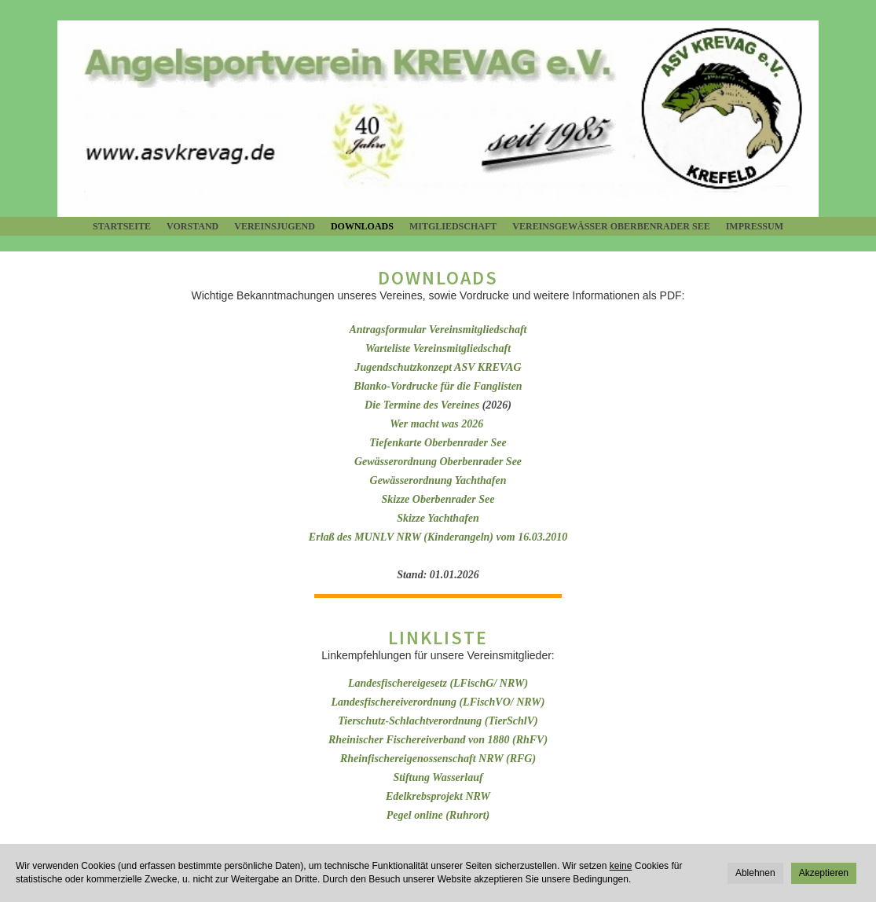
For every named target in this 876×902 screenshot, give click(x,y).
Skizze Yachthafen (438, 518)
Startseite (122, 226)
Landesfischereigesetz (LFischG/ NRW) (438, 683)
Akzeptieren (824, 872)
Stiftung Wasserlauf (437, 777)
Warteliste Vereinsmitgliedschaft (438, 348)
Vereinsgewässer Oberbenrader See (610, 226)
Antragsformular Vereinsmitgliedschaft (438, 330)
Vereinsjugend (274, 226)
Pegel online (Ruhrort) (438, 815)
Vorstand (192, 226)
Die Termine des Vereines (422, 405)
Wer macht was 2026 (438, 424)
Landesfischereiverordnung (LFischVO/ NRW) (438, 702)
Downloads (362, 226)
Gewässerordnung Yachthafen (438, 480)
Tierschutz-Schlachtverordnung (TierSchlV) (438, 721)
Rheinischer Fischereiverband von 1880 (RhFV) (438, 740)
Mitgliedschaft (453, 226)
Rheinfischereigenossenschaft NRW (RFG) (438, 758)
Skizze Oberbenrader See (438, 499)
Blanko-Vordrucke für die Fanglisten (438, 386)
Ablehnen (755, 872)
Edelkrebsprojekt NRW (438, 796)
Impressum (754, 226)
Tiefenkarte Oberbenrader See (437, 443)
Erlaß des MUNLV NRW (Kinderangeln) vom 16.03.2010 (438, 537)
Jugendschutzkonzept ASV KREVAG (437, 367)
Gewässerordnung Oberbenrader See (438, 462)
